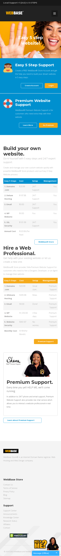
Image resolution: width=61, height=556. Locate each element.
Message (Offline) (41, 553)
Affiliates (6, 524)
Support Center (10, 510)
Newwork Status (10, 521)
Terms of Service (10, 488)
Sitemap (6, 498)
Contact (6, 527)
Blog (5, 495)
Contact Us (8, 484)
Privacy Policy (8, 491)
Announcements (10, 514)
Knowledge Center (11, 517)
